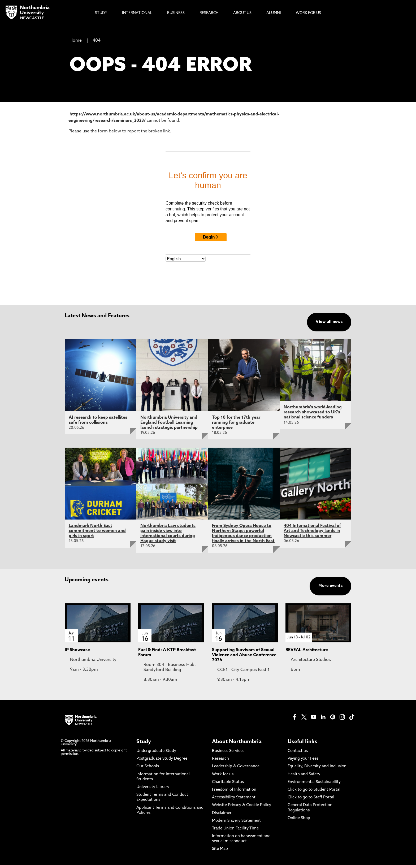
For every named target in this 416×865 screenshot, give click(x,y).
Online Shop (299, 818)
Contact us (298, 751)
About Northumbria (237, 742)
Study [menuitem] (101, 13)
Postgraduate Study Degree (161, 759)
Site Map (220, 849)
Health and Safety (304, 774)
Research (220, 759)
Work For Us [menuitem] (308, 13)
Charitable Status (228, 782)
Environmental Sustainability (314, 782)
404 (97, 40)
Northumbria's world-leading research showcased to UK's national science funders (313, 412)
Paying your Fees (303, 759)
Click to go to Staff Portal (311, 797)
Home (76, 40)
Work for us (222, 774)
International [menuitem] (137, 13)
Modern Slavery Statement (236, 821)
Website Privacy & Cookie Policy (241, 805)
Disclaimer (222, 813)
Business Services (228, 751)
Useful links (302, 742)
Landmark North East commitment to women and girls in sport (97, 531)
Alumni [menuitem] (273, 13)
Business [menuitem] (176, 13)
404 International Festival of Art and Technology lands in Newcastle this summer (312, 531)
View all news (329, 322)
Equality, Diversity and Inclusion (317, 766)
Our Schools (147, 766)
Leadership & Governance (235, 766)
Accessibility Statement (233, 797)
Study (143, 742)
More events (330, 586)
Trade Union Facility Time (235, 829)
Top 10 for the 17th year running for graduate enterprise (236, 423)
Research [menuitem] (209, 13)
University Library (152, 787)
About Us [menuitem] (242, 13)
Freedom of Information (234, 790)
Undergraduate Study (156, 751)
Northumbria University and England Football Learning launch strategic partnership (169, 423)
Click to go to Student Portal (314, 790)
